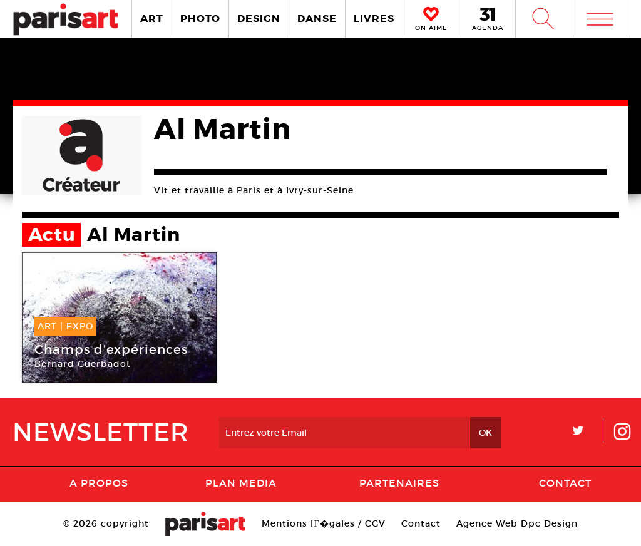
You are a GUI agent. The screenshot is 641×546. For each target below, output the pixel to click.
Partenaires (399, 482)
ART (151, 18)
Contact (565, 482)
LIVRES (374, 18)
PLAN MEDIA (241, 482)
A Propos (98, 482)
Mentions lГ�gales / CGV (323, 523)
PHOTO (200, 18)
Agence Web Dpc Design (517, 523)
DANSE (317, 18)
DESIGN (258, 18)
